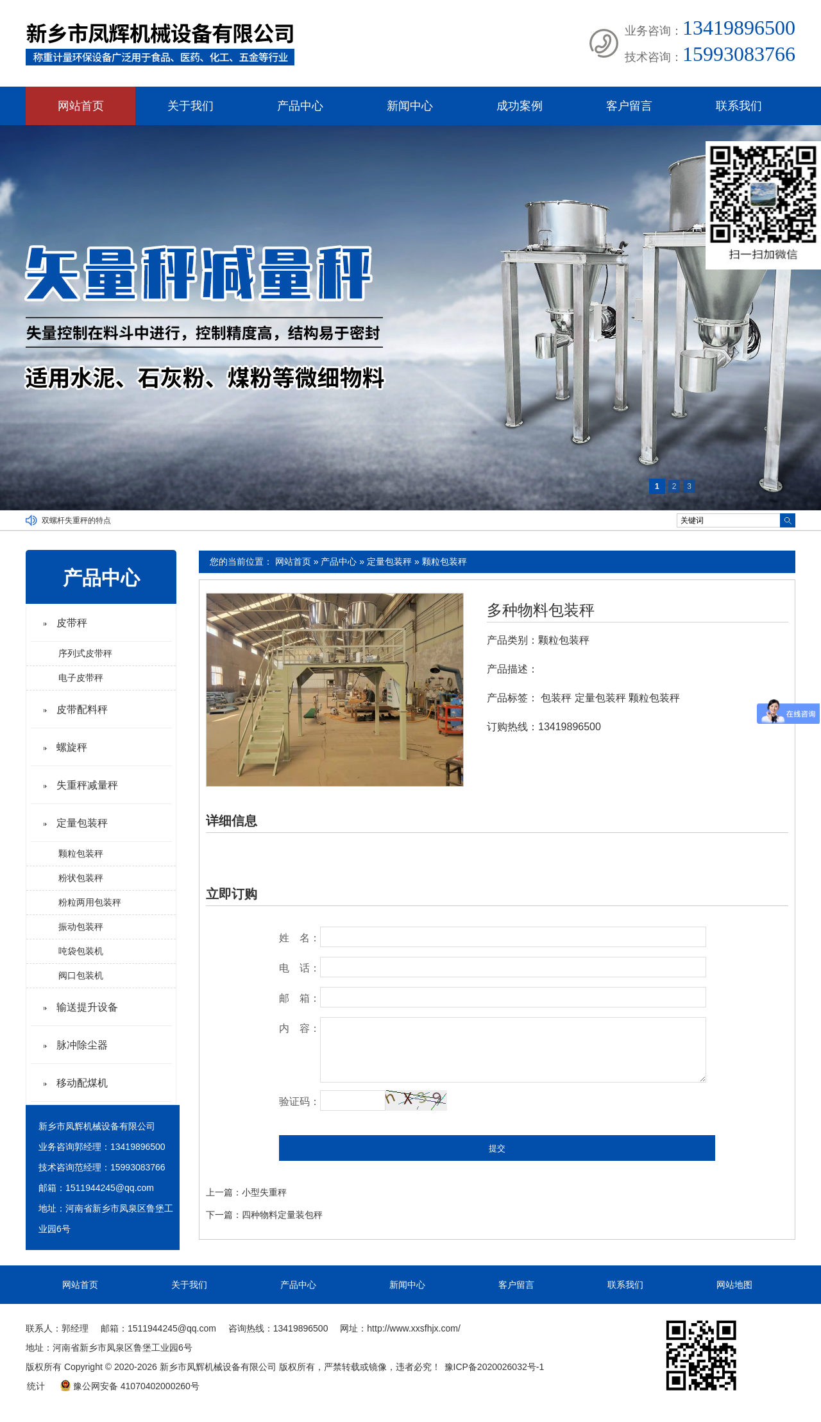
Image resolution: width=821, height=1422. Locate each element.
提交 (497, 1148)
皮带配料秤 (82, 709)
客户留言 (629, 105)
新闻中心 (410, 105)
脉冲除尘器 (82, 1045)
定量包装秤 (389, 561)
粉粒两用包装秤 (89, 902)
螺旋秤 (71, 747)
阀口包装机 (80, 975)
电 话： (299, 968)
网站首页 (81, 105)
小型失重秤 (264, 1192)
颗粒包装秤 (444, 561)
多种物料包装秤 (541, 610)
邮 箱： (299, 998)
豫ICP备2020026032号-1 (494, 1367)
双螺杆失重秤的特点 (76, 520)
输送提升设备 (87, 1007)
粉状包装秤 (80, 878)
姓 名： (299, 937)
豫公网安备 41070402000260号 (129, 1386)
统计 (36, 1386)
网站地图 (734, 1285)
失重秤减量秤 (87, 785)
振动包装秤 (80, 926)
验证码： (299, 1101)
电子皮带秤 (80, 677)
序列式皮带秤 (85, 653)
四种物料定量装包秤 (282, 1215)
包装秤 (556, 697)
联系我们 (739, 105)
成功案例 (519, 105)
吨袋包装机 (80, 951)
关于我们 (190, 105)
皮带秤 (71, 622)
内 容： (299, 1028)
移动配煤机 (82, 1082)
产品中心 (300, 105)
